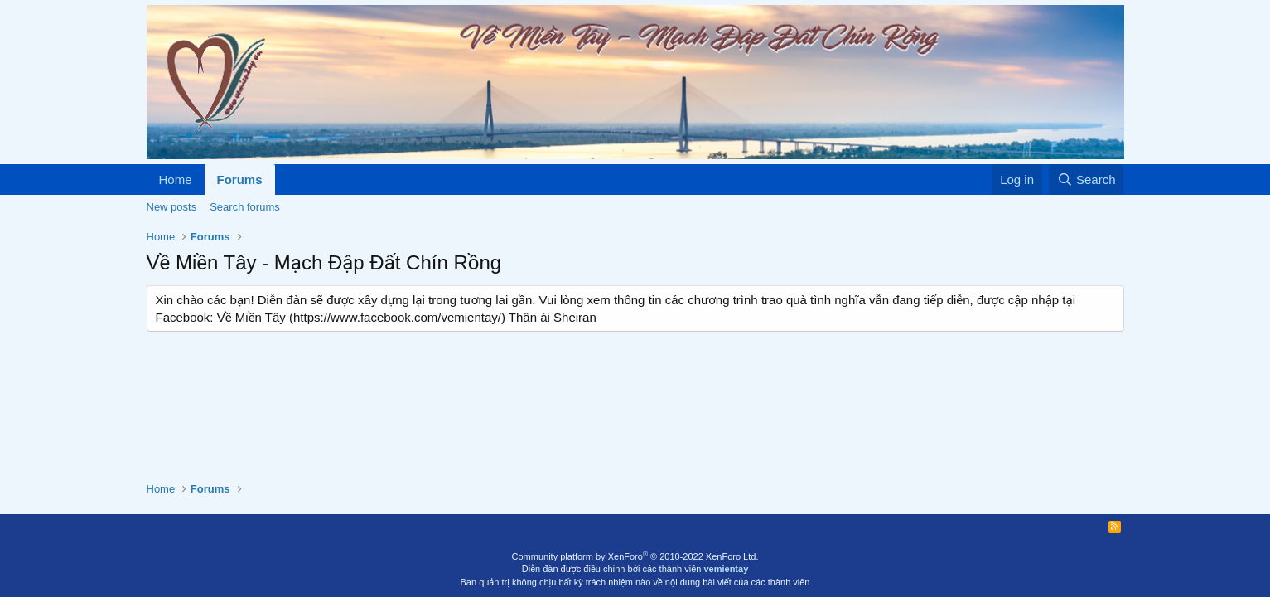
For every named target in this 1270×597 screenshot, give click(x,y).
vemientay (725, 569)
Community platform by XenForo (635, 556)
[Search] (1086, 179)
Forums (240, 179)
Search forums (245, 207)
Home (175, 179)
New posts (172, 207)
